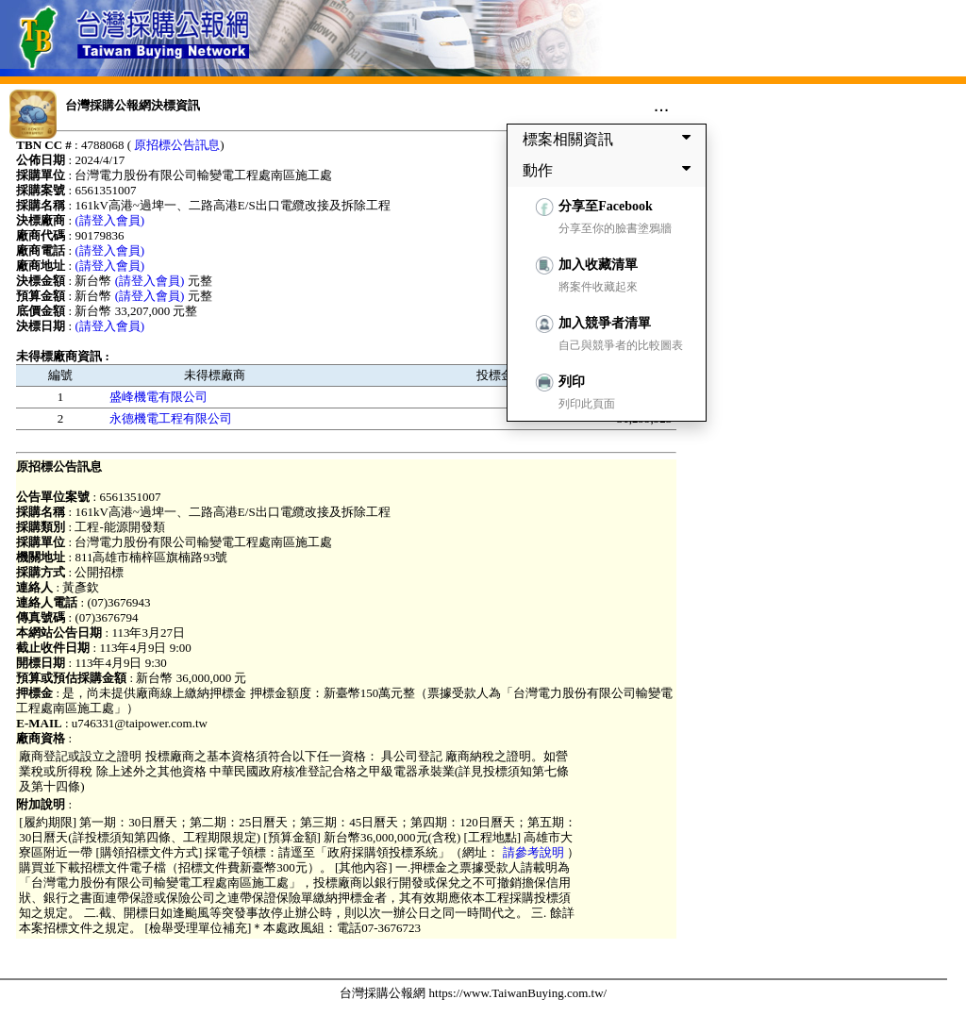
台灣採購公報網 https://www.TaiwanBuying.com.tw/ (473, 993)
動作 (610, 169)
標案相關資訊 (610, 138)
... (662, 104)
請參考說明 (533, 852)
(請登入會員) (109, 220)
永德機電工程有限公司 (170, 418)
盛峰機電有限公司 (158, 397)
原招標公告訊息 (177, 145)
